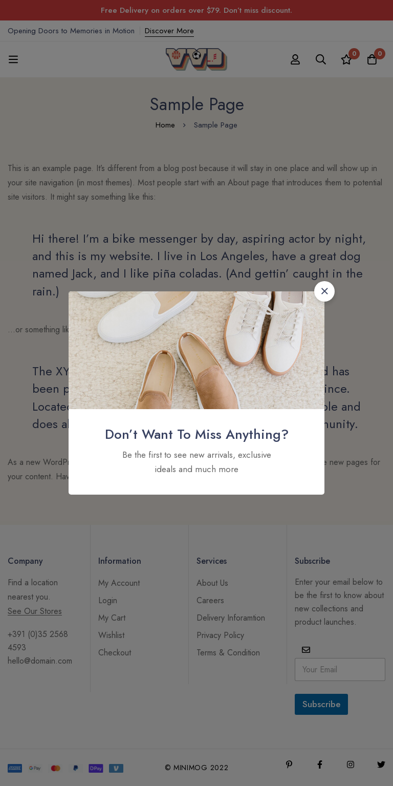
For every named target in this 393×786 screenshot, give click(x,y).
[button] (324, 291)
